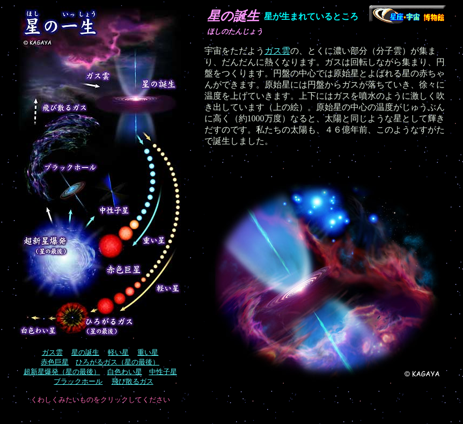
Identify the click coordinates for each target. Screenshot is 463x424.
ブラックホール (78, 381)
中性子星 (163, 372)
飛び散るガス (132, 381)
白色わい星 (124, 372)
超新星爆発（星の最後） (62, 372)
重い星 (147, 352)
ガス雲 (277, 50)
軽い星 (118, 352)
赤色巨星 (55, 362)
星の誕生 (85, 352)
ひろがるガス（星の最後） (117, 362)
